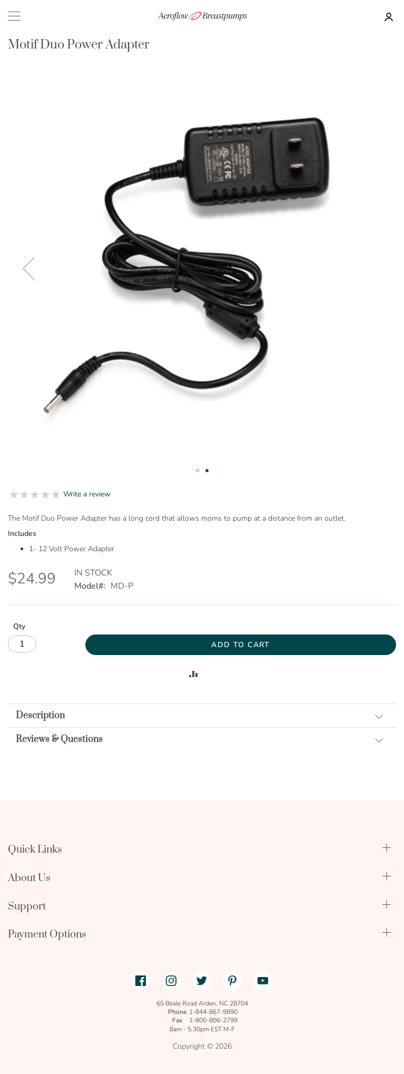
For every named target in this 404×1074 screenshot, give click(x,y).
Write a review (87, 494)
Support (27, 906)
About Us (29, 878)
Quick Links (35, 849)
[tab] (202, 715)
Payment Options (47, 934)
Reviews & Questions (59, 739)
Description (40, 715)
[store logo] (202, 16)
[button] (29, 268)
